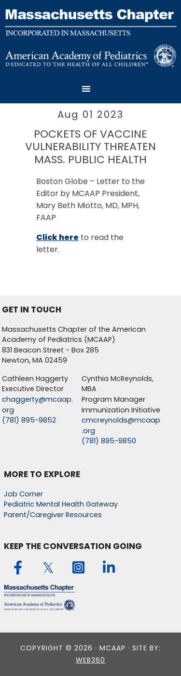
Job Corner (23, 494)
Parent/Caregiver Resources (53, 515)
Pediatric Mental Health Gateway (61, 504)
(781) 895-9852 (29, 420)
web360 (90, 660)
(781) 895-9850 (109, 441)
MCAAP (91, 37)
